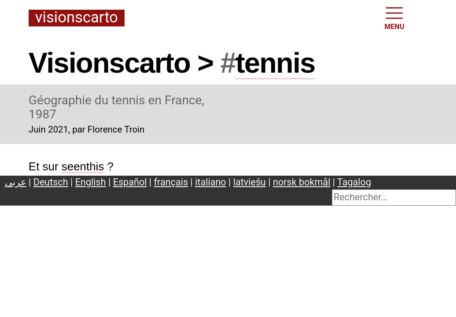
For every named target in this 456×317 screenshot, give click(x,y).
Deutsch (50, 182)
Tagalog (354, 182)
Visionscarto (76, 18)
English (90, 182)
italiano (210, 182)
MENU (395, 17)
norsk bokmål (301, 182)
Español (130, 182)
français (171, 182)
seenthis (83, 166)
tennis (275, 63)
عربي (15, 182)
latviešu (249, 182)
